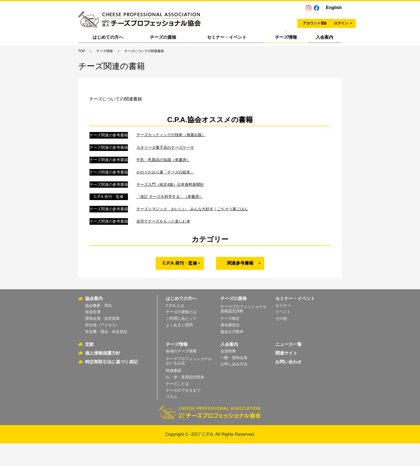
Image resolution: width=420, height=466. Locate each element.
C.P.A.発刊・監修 (180, 288)
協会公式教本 (231, 354)
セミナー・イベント (227, 37)
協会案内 (94, 321)
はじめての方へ (108, 37)
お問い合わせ (288, 384)
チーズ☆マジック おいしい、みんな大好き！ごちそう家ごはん (192, 234)
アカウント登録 (266, 20)
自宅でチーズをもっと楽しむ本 (163, 247)
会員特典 (228, 373)
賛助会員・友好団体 (102, 340)
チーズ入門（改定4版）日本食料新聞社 (170, 209)
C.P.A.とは (175, 327)
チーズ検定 (230, 340)
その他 (281, 340)
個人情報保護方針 (102, 375)
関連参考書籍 (240, 288)
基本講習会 (230, 347)
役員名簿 (92, 334)
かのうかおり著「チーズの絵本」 (165, 197)
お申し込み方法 (233, 386)
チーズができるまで (183, 412)
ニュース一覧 (288, 366)
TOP (81, 51)
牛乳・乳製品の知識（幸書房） (163, 185)
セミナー (283, 327)
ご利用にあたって (181, 340)
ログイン (317, 20)
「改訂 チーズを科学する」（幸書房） (169, 222)
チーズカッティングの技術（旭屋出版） (171, 160)
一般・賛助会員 (233, 380)
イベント (283, 334)
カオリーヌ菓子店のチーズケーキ (165, 173)
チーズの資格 (163, 37)
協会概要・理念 (98, 327)
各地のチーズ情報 (181, 373)
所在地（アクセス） (102, 347)
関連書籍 (173, 393)
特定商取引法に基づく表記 (111, 384)
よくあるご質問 (179, 347)
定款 (89, 366)
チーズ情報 (286, 37)
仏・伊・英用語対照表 (185, 399)
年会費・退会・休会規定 (106, 354)
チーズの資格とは (181, 334)
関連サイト (286, 375)
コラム (171, 419)
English (334, 7)
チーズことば (177, 406)
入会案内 (324, 37)
